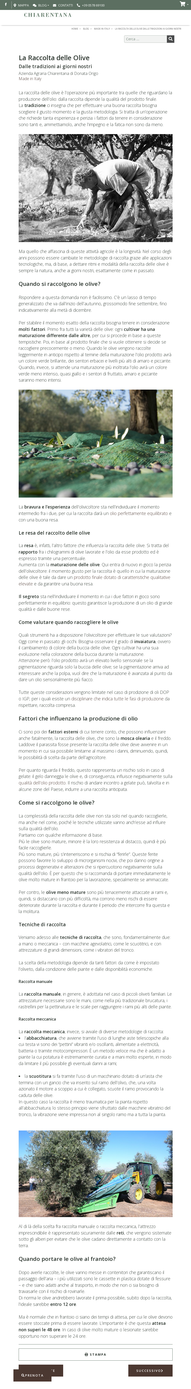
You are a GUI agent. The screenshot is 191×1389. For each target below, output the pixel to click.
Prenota (32, 1375)
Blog (40, 5)
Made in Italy (30, 78)
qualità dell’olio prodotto (42, 783)
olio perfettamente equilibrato (139, 513)
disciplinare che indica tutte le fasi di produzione (117, 699)
